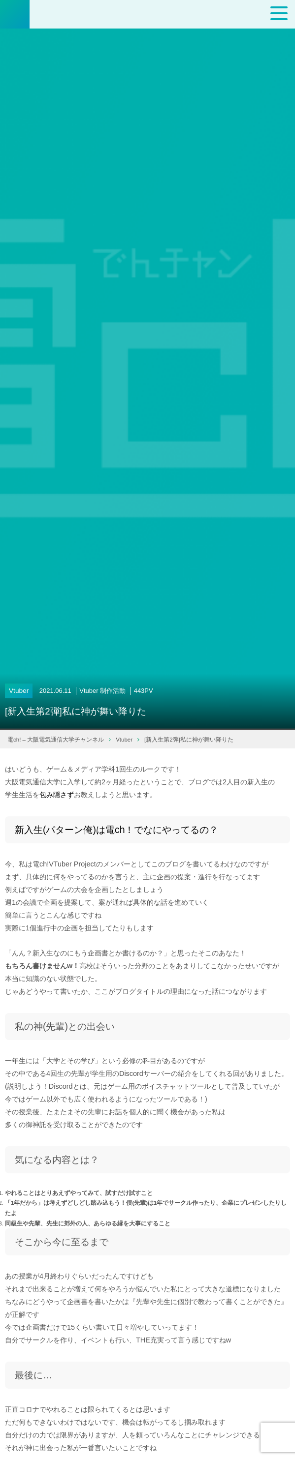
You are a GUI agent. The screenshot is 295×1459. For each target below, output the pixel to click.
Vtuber (19, 690)
